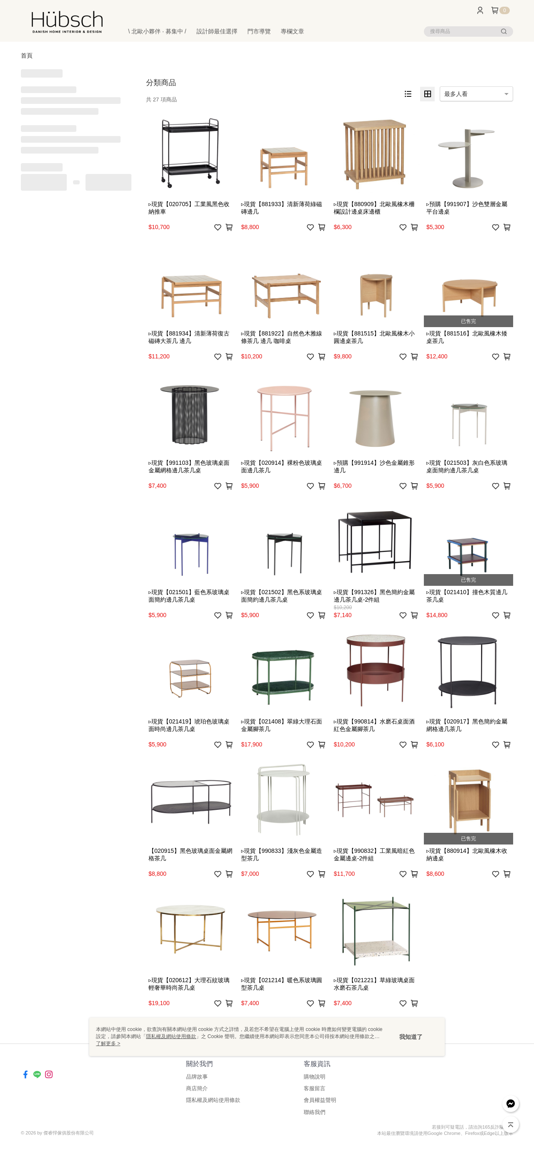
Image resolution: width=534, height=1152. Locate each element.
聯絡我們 (314, 1112)
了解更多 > (108, 1043)
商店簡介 (197, 1088)
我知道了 (411, 1037)
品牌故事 (197, 1077)
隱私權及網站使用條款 (213, 1100)
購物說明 (314, 1077)
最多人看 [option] (456, 94)
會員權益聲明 (320, 1100)
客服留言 (314, 1088)
